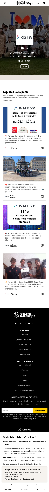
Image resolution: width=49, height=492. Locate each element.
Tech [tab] (25, 77)
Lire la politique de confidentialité (14, 464)
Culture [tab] (34, 77)
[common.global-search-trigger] (38, 3)
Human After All (24, 365)
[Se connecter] (43, 3)
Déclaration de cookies (33, 464)
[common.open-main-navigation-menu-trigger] (5, 3)
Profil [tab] (8, 77)
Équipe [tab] (17, 77)
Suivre (24, 66)
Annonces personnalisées (13, 474)
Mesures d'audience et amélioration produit (19, 479)
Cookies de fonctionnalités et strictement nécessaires (23, 472)
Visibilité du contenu (11, 477)
